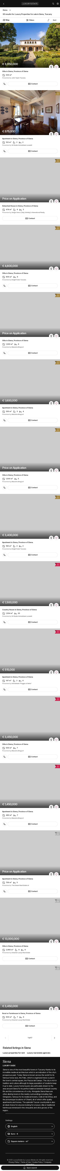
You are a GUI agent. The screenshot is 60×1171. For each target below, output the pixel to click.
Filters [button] (30, 20)
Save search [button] (30, 1167)
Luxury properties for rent (14, 1053)
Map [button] (6, 20)
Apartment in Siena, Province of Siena (17, 139)
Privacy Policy (14, 1162)
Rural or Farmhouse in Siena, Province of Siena (21, 1013)
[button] (57, 3)
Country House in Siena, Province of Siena (19, 610)
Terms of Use (26, 1162)
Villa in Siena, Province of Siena (15, 71)
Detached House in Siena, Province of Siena (20, 206)
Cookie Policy (37, 1162)
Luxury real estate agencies (38, 1053)
